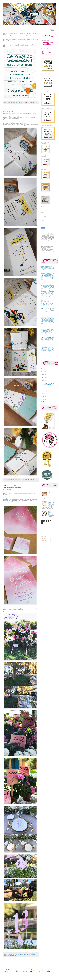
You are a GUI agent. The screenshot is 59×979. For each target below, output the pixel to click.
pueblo (47, 340)
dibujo (43, 290)
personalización (29, 481)
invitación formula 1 (44, 317)
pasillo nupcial (51, 334)
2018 (44, 370)
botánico (53, 276)
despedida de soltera (47, 288)
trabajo (53, 352)
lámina (44, 323)
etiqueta (16, 954)
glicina (49, 301)
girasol (46, 301)
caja (44, 278)
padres (42, 332)
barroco (50, 268)
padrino (46, 332)
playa (49, 338)
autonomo (50, 267)
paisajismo (49, 332)
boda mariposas (50, 272)
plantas (46, 338)
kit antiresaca (43, 322)
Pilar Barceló (28, 113)
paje (52, 332)
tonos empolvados (45, 352)
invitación (22, 481)
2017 (44, 371)
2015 (44, 396)
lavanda (25, 481)
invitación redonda (51, 319)
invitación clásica (50, 311)
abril (44, 390)
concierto (48, 284)
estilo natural (51, 295)
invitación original (45, 319)
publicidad (42, 340)
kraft (29, 954)
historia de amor (48, 302)
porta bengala (47, 339)
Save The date (47, 347)
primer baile (51, 339)
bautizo (53, 268)
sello (33, 481)
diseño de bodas (48, 291)
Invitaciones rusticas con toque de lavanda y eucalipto (14, 109)
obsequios (34, 954)
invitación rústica (25, 954)
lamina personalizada (50, 323)
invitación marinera (50, 317)
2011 (44, 402)
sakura (42, 346)
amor (52, 266)
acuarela (42, 266)
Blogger (38, 975)
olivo (47, 331)
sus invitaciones (12, 504)
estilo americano (49, 294)
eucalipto (13, 481)
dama (44, 287)
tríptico (35, 481)
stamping (45, 349)
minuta (52, 329)
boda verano (46, 274)
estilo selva (43, 296)
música (48, 330)
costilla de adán (44, 286)
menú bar (42, 329)
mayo (44, 388)
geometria (42, 301)
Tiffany (53, 351)
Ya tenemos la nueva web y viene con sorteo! (51, 502)
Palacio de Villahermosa (45, 333)
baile (53, 267)
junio (44, 380)
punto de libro (51, 340)
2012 (44, 401)
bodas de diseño (50, 275)
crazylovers (10, 111)
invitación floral (50, 316)
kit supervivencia (49, 322)
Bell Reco (44, 269)
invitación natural (51, 318)
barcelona (45, 268)
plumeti (42, 339)
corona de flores (43, 285)
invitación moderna (44, 318)
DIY (13, 954)
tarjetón (48, 351)
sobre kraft (49, 348)
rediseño (48, 341)
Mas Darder (10, 498)
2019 (44, 368)
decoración (11, 954)
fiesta (50, 297)
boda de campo (44, 272)
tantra (49, 349)
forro (50, 300)
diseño (10, 481)
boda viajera (51, 274)
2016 (44, 395)
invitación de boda (44, 312)
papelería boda (43, 334)
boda (8, 481)
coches (52, 283)
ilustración (18, 481)
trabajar (50, 352)
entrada (52, 293)
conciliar (52, 284)
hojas (47, 303)
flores (16, 481)
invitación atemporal (48, 309)
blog (52, 269)
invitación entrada (43, 316)
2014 (44, 398)
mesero (47, 329)
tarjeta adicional (43, 350)
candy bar (52, 278)
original (50, 331)
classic (47, 283)
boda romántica (48, 273)
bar (42, 268)
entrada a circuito (43, 294)
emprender (47, 293)
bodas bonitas (43, 275)
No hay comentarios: (21, 102)
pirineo (42, 338)
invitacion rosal (51, 320)
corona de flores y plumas (50, 285)
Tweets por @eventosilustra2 (46, 208)
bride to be (48, 277)
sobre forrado (14, 955)
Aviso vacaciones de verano (9, 30)
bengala (49, 269)
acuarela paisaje (48, 266)
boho (42, 276)
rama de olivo (43, 341)
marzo (44, 391)
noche (51, 330)
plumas (52, 338)
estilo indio (46, 295)
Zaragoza (42, 358)
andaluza (42, 267)
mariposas (47, 328)
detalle (53, 288)
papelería (51, 333)
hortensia (21, 954)
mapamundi (43, 328)
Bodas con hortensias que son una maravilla (12, 487)
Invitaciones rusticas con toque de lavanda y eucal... (48, 384)
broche (52, 277)
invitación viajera (50, 321)
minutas (31, 954)
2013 (44, 399)
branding (43, 277)
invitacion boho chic (47, 310)
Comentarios (44, 540)
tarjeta (52, 349)
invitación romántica (45, 320)
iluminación (51, 304)
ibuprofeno (47, 304)
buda (42, 278)
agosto (44, 377)
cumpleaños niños (51, 286)
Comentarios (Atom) (11, 961)
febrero (44, 393)
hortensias (43, 304)
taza (50, 351)
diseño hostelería (47, 292)
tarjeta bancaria (49, 350)
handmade (52, 301)
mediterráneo (51, 328)
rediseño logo (52, 341)
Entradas (44, 538)
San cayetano (46, 346)
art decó (46, 267)
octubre (44, 374)
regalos (10, 955)
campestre (48, 278)
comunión (43, 284)
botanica (45, 276)
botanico (49, 276)
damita (47, 287)
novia (53, 330)
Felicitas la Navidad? (49, 512)
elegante (42, 293)
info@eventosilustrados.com (46, 253)
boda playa (43, 273)
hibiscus (43, 302)
